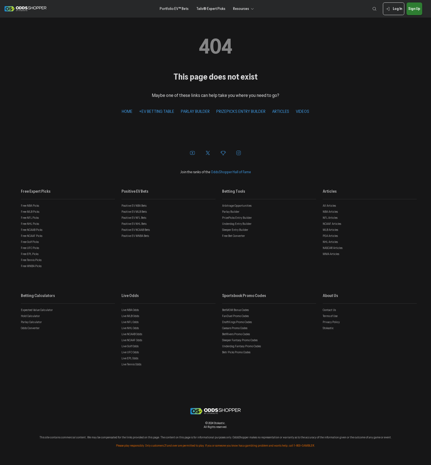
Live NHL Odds (130, 328)
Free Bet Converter (233, 236)
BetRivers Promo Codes (236, 334)
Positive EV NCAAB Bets (135, 230)
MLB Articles (330, 230)
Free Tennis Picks (31, 260)
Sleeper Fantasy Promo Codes (240, 340)
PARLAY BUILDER (195, 111)
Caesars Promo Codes (234, 328)
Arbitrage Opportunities (237, 206)
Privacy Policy (331, 322)
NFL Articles (330, 218)
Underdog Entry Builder (237, 224)
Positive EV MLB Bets (134, 212)
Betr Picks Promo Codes (236, 352)
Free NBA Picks (30, 206)
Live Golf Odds (130, 346)
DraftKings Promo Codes (237, 322)
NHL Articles (330, 242)
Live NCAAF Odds (131, 340)
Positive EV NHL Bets (134, 224)
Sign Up (414, 8)
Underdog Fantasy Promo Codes (241, 346)
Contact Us (329, 310)
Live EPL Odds (129, 358)
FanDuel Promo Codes (235, 316)
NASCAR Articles (332, 248)
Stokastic (328, 328)
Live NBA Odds (130, 310)
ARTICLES (280, 111)
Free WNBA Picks (31, 266)
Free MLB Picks (30, 212)
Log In (393, 9)
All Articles (329, 206)
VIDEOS (302, 111)
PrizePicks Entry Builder (237, 218)
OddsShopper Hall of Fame (231, 172)
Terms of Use (330, 316)
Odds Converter (30, 328)
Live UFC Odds (130, 352)
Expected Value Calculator (37, 310)
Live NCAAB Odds (131, 334)
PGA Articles (330, 236)
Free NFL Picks (30, 218)
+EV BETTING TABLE (156, 111)
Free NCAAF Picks (31, 236)
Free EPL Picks (29, 254)
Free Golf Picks (30, 242)
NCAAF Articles (332, 224)
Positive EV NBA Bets (134, 206)
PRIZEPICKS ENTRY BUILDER (241, 111)
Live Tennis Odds (131, 364)
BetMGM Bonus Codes (235, 310)
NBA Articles (330, 212)
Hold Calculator (30, 316)
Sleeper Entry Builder (235, 230)
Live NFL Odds (130, 322)
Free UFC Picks (30, 248)
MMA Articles (331, 254)
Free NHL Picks (30, 224)
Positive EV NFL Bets (133, 218)
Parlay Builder (230, 212)
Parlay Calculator (31, 322)
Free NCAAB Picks (31, 230)
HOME (127, 111)
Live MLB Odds (130, 316)
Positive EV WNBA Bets (135, 236)
